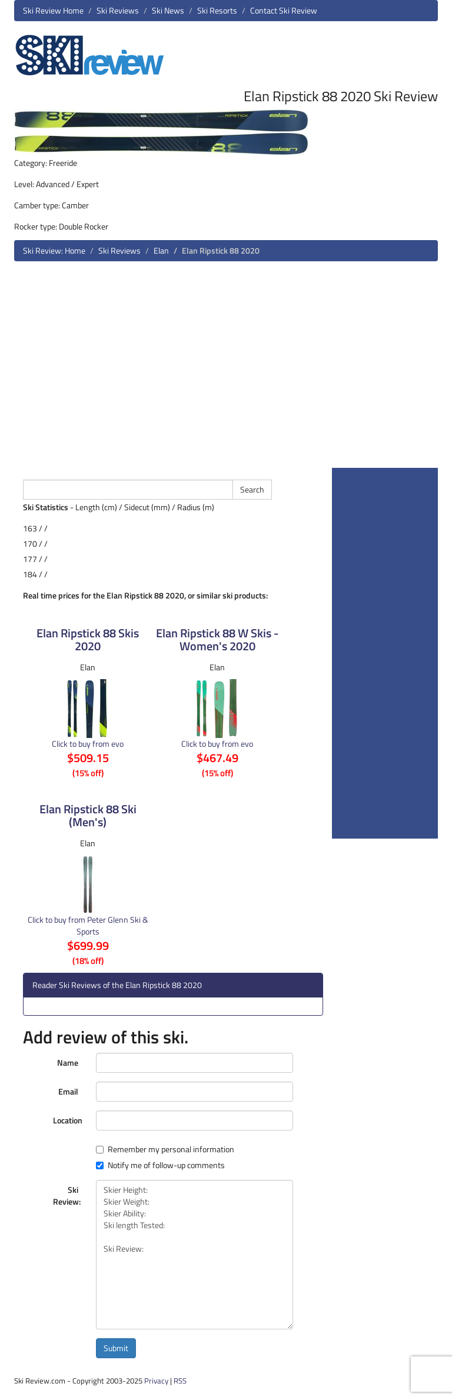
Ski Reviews (118, 10)
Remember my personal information (165, 1149)
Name (67, 1062)
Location (67, 1120)
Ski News (168, 10)
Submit (116, 1348)
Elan (161, 250)
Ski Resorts (217, 10)
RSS (180, 1380)
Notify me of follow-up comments (160, 1165)
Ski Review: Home (54, 250)
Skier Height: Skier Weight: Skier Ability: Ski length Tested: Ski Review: (194, 1254)
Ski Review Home (53, 10)
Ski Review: (67, 1195)
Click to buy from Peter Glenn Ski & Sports (88, 925)
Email (68, 1091)
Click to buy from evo (88, 743)
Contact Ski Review (283, 10)
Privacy (156, 1380)
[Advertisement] (226, 369)
